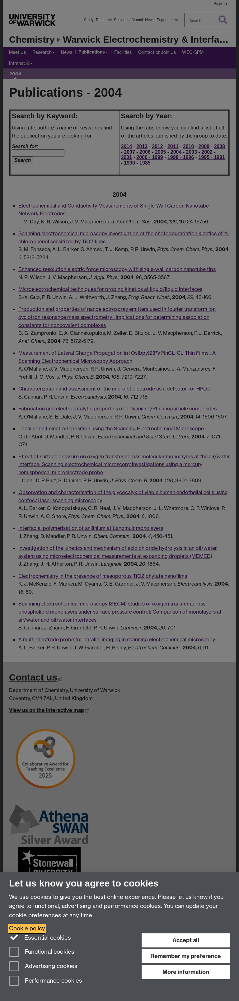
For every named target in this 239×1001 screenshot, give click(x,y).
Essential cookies (40, 937)
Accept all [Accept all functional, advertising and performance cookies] (185, 940)
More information (185, 971)
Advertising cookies (43, 966)
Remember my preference (185, 956)
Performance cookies (45, 981)
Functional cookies (41, 952)
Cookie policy (27, 928)
